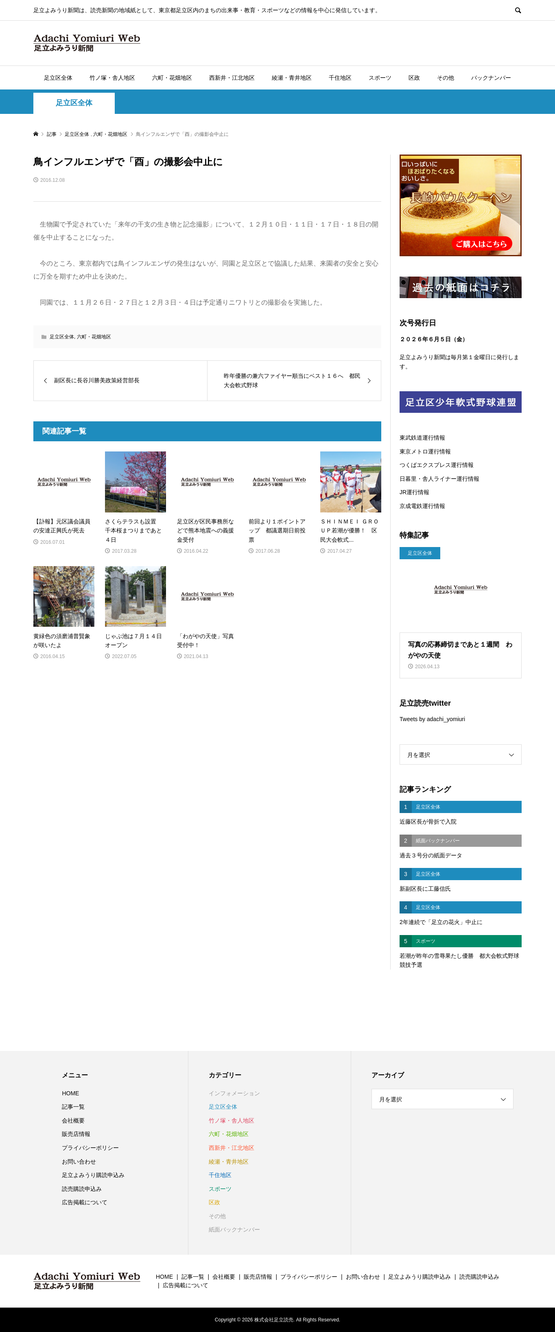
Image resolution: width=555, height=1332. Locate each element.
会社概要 (73, 1120)
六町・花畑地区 (172, 77)
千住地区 (340, 77)
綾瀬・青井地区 (292, 77)
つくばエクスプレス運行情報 (437, 465)
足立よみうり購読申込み (93, 1175)
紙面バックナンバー (234, 1229)
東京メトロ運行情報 (425, 451)
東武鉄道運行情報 (422, 437)
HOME (70, 1093)
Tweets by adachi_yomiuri (432, 719)
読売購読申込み (82, 1189)
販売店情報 (76, 1134)
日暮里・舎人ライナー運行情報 (439, 478)
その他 (445, 77)
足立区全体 (58, 77)
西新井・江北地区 (232, 77)
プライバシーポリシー (90, 1148)
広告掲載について (84, 1202)
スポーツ (380, 77)
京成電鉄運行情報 (422, 506)
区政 (414, 77)
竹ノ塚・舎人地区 (112, 77)
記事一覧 (73, 1106)
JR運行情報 (414, 492)
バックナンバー (491, 77)
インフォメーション (234, 1093)
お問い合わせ (79, 1161)
